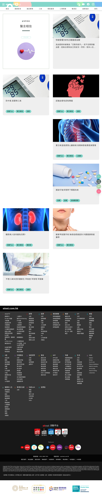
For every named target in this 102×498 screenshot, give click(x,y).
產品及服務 (20, 351)
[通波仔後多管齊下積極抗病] (76, 176)
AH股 (42, 333)
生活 (78, 355)
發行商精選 (68, 329)
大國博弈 (19, 325)
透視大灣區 (32, 337)
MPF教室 (55, 373)
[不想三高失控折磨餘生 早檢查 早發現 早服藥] (26, 265)
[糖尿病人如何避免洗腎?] (26, 220)
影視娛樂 (79, 368)
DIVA (90, 355)
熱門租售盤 (68, 362)
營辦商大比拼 (56, 362)
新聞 (30, 314)
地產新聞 (67, 370)
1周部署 (7, 320)
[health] (19, 4)
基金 (42, 355)
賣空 (42, 329)
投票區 (43, 387)
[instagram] (93, 4)
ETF (78, 314)
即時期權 (55, 320)
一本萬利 (19, 323)
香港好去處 (80, 381)
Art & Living (92, 368)
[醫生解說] (21, 111)
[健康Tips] (11, 111)
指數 (42, 320)
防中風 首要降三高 (13, 101)
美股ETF (79, 331)
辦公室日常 (80, 366)
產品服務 (30, 459)
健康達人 (19, 333)
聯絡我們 (44, 459)
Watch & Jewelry (93, 366)
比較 (78, 327)
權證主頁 (67, 316)
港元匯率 (19, 366)
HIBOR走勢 (20, 379)
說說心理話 (8, 331)
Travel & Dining (93, 370)
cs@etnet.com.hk (64, 456)
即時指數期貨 (56, 316)
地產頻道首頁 (68, 358)
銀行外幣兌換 (20, 364)
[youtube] (83, 4)
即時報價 (43, 318)
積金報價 (55, 364)
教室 (66, 333)
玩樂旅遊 (79, 373)
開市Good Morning (22, 318)
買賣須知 (67, 373)
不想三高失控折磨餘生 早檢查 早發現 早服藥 (24, 279)
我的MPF (55, 375)
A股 (6, 355)
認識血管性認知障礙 (64, 101)
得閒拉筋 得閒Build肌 (8, 334)
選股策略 (91, 333)
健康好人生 (80, 379)
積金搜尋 (55, 366)
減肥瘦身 (85, 9)
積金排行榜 (56, 370)
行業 (42, 323)
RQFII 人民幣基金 (45, 373)
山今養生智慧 (20, 331)
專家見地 (43, 368)
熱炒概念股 (44, 331)
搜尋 (30, 335)
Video (30, 400)
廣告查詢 (37, 459)
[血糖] (66, 200)
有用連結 (72, 459)
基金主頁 (43, 358)
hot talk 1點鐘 (8, 318)
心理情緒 (63, 9)
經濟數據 (19, 373)
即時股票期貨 (56, 318)
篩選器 (79, 325)
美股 (90, 314)
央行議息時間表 (21, 377)
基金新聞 (43, 360)
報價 (78, 323)
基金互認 (43, 375)
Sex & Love (92, 362)
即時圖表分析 (56, 325)
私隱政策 (51, 459)
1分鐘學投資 (20, 341)
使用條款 (58, 459)
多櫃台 (43, 340)
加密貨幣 (32, 355)
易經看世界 (8, 323)
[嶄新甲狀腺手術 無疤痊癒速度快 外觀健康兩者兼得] (76, 220)
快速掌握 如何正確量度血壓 (68, 40)
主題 (78, 320)
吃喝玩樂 (19, 349)
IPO (42, 335)
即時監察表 (56, 327)
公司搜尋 (7, 381)
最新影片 (7, 316)
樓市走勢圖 (68, 368)
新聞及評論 (56, 323)
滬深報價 (7, 364)
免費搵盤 (67, 379)
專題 (30, 389)
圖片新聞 (31, 327)
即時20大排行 (69, 327)
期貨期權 (56, 314)
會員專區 (79, 375)
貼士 (30, 331)
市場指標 (19, 375)
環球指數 (91, 318)
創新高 (43, 327)
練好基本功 (8, 343)
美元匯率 (19, 368)
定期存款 (19, 362)
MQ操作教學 (8, 347)
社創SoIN (32, 387)
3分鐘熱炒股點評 (9, 329)
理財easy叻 (32, 340)
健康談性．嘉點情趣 (10, 338)
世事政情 (79, 362)
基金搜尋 (43, 364)
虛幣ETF (31, 364)
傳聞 (30, 329)
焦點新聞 (31, 320)
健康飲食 (18, 9)
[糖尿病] (30, 245)
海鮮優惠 (79, 383)
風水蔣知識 (20, 329)
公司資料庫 (44, 337)
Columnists (92, 373)
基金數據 (43, 370)
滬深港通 (7, 362)
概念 (90, 327)
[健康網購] (98, 181)
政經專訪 (7, 327)
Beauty (91, 360)
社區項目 (31, 396)
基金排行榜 (44, 362)
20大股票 (43, 325)
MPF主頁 (55, 358)
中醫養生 (7, 392)
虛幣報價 (31, 362)
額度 (6, 360)
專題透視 (31, 318)
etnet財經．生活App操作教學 (21, 344)
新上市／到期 (68, 331)
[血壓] (29, 111)
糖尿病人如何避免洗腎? (16, 235)
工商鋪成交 (68, 366)
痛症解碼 (30, 9)
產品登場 (43, 366)
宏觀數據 (91, 320)
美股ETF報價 (80, 333)
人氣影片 (19, 316)
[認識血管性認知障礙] (76, 87)
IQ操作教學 (20, 347)
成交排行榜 (68, 364)
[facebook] (88, 4)
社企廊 (31, 398)
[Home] (8, 4)
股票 (42, 314)
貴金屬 (19, 370)
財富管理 (79, 364)
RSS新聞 (79, 459)
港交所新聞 (32, 333)
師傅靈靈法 (20, 337)
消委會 (6, 415)
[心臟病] (80, 156)
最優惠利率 (20, 381)
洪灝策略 (7, 325)
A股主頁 (7, 358)
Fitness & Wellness (93, 364)
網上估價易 (68, 375)
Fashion (91, 358)
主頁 (30, 316)
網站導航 (65, 459)
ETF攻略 (19, 320)
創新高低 (91, 331)
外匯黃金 (20, 355)
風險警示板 (8, 375)
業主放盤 (67, 377)
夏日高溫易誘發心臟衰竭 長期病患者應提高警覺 (76, 145)
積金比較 (55, 368)
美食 (78, 370)
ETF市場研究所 (81, 318)
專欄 (78, 377)
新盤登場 (67, 360)
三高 (40, 9)
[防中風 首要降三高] (26, 87)
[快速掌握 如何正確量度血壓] (76, 26)
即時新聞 (31, 323)
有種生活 (7, 349)
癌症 (7, 9)
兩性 (96, 9)
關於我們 (23, 459)
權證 (66, 314)
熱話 (78, 360)
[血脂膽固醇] (75, 200)
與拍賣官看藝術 (21, 327)
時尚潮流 (7, 351)
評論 (30, 325)
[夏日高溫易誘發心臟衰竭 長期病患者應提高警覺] (76, 131)
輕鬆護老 (51, 9)
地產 (66, 355)
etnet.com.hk (10, 308)
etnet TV (7, 314)
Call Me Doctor (8, 341)
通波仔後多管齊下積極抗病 (67, 190)
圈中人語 (31, 394)
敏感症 (74, 9)
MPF (54, 355)
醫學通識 (7, 389)
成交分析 (67, 325)
